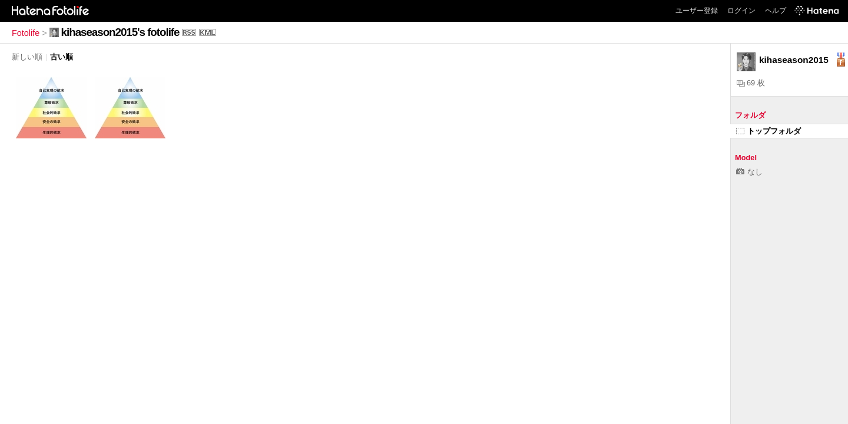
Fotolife (25, 33)
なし (749, 171)
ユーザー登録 (696, 10)
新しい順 (27, 56)
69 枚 (751, 82)
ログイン (741, 10)
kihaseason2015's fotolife (120, 32)
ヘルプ (775, 10)
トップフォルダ (768, 131)
